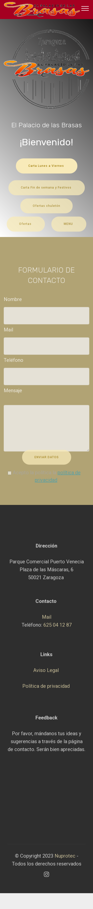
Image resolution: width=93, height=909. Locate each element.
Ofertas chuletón (46, 209)
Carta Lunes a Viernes (46, 166)
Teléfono (13, 362)
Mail (8, 331)
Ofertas (25, 227)
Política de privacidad (46, 709)
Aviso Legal (46, 693)
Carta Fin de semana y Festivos (46, 191)
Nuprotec (66, 859)
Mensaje (13, 392)
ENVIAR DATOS (46, 460)
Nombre (13, 301)
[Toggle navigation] (85, 8)
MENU (69, 227)
